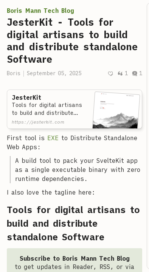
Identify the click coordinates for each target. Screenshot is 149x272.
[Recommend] (110, 73)
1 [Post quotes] (122, 73)
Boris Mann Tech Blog (40, 10)
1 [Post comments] (137, 73)
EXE (53, 138)
